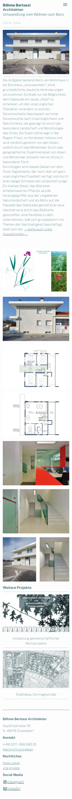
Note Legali (11, 763)
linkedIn (11, 788)
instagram (13, 781)
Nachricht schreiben (18, 749)
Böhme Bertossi (17, 7)
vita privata (11, 768)
